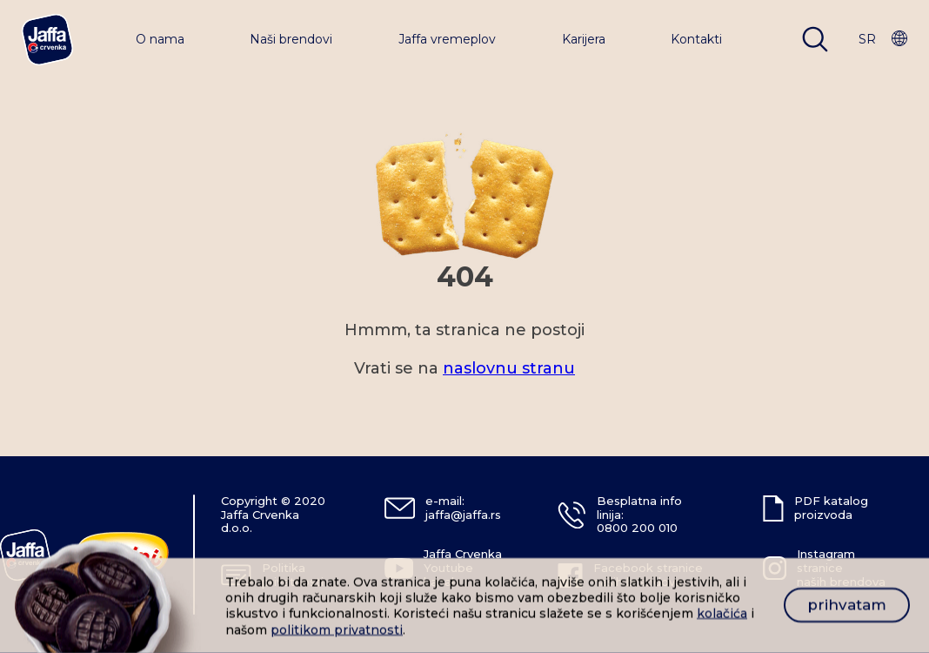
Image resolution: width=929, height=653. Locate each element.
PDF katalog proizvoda (831, 508)
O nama (160, 39)
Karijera (583, 39)
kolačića (722, 614)
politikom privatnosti (337, 629)
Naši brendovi (291, 39)
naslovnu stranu (509, 368)
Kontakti (696, 39)
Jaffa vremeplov (447, 39)
